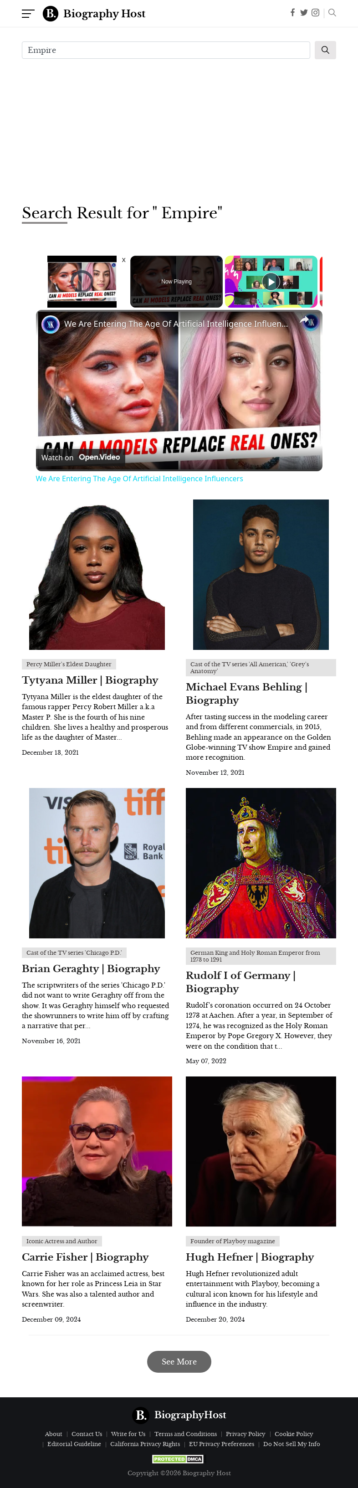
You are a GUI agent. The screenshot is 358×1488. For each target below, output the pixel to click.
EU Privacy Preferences (221, 1444)
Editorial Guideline (74, 1444)
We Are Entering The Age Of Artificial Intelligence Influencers (178, 323)
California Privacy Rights (145, 1444)
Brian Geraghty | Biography (91, 969)
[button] (330, 14)
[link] (50, 324)
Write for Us (128, 1434)
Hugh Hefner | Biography (250, 1257)
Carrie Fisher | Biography (85, 1257)
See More (179, 1361)
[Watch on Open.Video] (80, 457)
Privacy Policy (246, 1434)
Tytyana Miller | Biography (90, 680)
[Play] (271, 282)
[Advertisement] (179, 130)
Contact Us (87, 1434)
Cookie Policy (294, 1434)
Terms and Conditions (185, 1434)
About (53, 1434)
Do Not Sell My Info (291, 1444)
